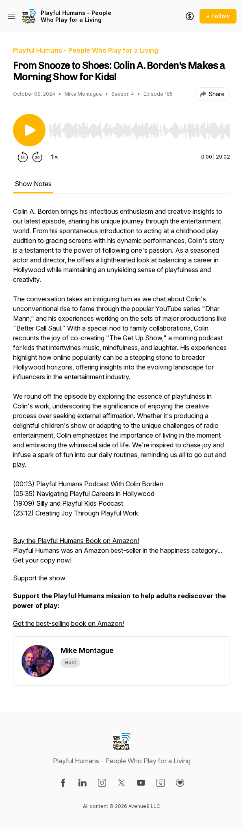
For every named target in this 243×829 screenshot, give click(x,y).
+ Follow (218, 16)
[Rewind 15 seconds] (22, 157)
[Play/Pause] (29, 130)
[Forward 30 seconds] (37, 157)
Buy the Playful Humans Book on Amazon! (76, 541)
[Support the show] (190, 16)
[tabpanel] (121, 421)
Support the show (39, 578)
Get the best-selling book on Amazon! (68, 623)
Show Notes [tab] (33, 184)
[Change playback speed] (54, 157)
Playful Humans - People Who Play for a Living (76, 16)
